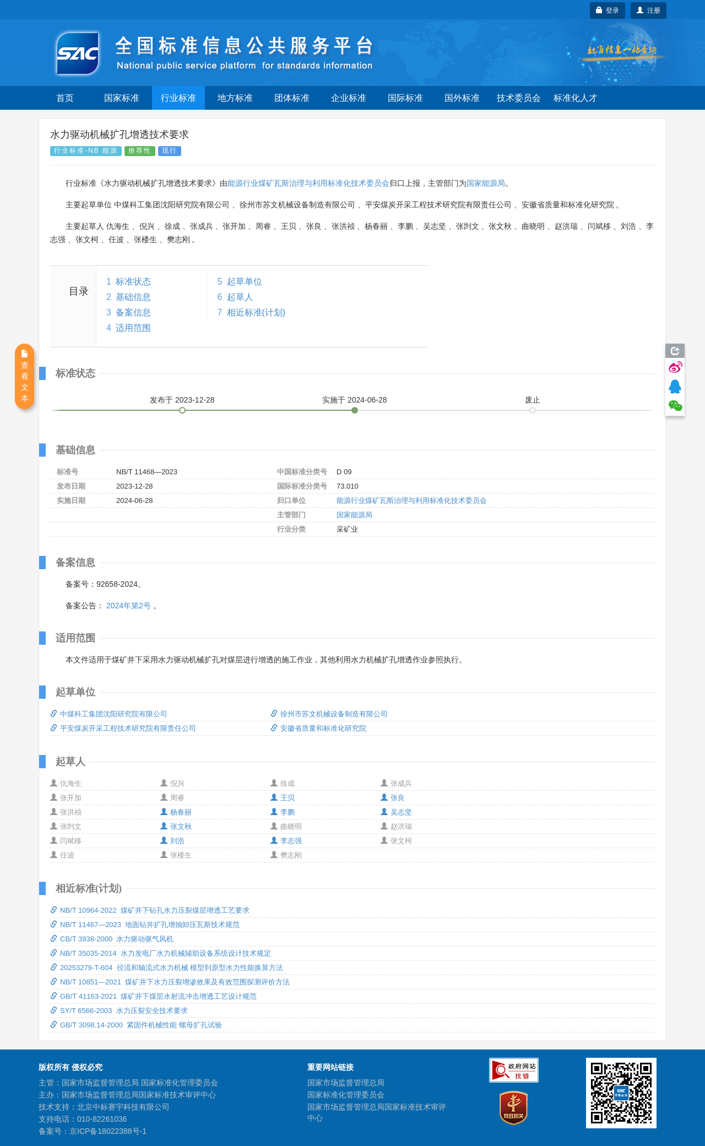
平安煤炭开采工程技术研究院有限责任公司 (123, 728)
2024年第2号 (128, 605)
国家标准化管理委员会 (345, 1094)
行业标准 (178, 98)
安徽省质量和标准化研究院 (318, 728)
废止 (532, 399)
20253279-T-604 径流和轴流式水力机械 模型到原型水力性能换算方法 (166, 967)
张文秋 (176, 826)
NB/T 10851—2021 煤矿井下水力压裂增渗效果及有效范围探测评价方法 (170, 982)
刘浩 (172, 841)
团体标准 (292, 98)
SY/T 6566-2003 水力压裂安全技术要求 (119, 1010)
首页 (65, 98)
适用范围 (133, 328)
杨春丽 (176, 812)
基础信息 (133, 297)
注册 (648, 10)
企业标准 (348, 98)
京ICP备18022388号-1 (108, 1131)
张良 (393, 798)
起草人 (240, 297)
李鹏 (282, 812)
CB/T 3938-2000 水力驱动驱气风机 (111, 939)
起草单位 (244, 281)
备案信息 (133, 312)
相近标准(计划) (256, 312)
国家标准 (121, 98)
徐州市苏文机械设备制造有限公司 (329, 714)
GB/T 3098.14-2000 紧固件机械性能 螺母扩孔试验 (136, 1025)
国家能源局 (486, 183)
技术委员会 (519, 98)
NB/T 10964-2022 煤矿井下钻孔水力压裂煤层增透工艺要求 (150, 910)
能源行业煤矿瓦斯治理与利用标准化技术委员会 (308, 183)
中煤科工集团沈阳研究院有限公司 (108, 714)
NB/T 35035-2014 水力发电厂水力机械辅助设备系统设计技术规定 (160, 953)
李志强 (286, 841)
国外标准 (462, 98)
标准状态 (133, 281)
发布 (182, 399)
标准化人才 (576, 98)
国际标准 (405, 98)
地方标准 (235, 98)
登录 (608, 10)
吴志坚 (396, 812)
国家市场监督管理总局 (345, 1082)
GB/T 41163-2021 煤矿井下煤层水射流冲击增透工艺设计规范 (153, 996)
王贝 (282, 798)
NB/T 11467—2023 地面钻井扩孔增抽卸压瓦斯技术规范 (145, 924)
